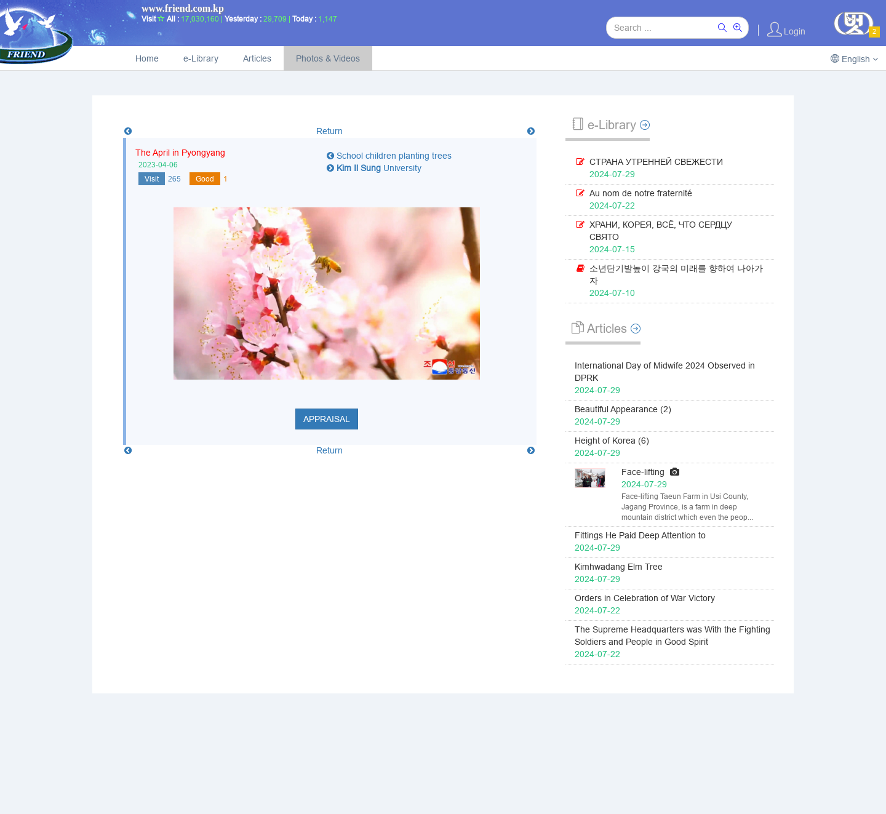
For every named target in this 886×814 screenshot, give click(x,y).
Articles (257, 58)
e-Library (200, 58)
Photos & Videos (328, 58)
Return (329, 131)
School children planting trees (389, 156)
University (374, 168)
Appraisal (326, 419)
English (854, 59)
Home (147, 58)
